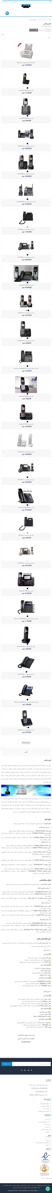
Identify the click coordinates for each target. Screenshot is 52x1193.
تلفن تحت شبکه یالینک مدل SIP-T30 (26, 535)
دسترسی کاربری (4, 1)
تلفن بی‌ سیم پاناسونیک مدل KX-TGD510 (26, 341)
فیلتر (47, 30)
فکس (26, 752)
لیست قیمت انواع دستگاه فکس (26, 1035)
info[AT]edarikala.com (41, 1092)
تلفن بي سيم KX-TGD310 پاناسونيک (26, 118)
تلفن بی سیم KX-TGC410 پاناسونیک (26, 90)
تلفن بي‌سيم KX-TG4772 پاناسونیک (26, 285)
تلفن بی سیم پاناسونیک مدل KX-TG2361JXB (26, 202)
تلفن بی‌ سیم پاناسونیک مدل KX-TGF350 (26, 563)
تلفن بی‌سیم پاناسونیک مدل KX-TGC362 (26, 174)
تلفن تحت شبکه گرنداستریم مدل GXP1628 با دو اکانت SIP (26, 619)
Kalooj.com (41, 1191)
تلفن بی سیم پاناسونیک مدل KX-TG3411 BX (26, 646)
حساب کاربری (15, 1)
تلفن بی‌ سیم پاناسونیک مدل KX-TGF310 (26, 480)
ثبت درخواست (7, 1064)
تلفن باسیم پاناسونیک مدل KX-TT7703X (26, 674)
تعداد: (2, 34)
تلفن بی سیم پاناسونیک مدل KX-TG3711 (26, 730)
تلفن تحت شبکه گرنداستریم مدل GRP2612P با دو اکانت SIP (26, 368)
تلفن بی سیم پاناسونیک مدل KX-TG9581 (26, 257)
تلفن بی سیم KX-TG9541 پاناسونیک (26, 591)
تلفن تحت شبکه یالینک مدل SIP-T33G (26, 229)
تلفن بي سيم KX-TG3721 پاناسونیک (26, 424)
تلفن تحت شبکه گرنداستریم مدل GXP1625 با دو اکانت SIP (26, 702)
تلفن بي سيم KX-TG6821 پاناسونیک (26, 396)
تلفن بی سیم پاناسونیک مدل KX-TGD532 (26, 452)
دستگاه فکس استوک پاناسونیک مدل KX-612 (26, 63)
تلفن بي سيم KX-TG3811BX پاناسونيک (26, 507)
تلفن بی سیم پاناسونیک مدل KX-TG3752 (26, 146)
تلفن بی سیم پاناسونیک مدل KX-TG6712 (26, 313)
